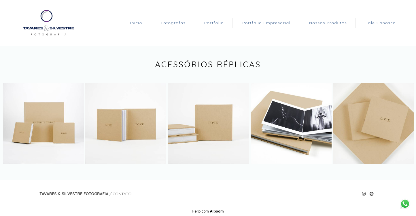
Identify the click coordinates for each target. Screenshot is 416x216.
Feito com (208, 211)
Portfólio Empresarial (266, 22)
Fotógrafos (173, 22)
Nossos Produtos (328, 22)
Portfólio (214, 22)
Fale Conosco (381, 22)
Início (136, 22)
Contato (122, 194)
